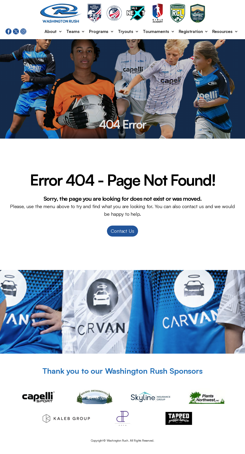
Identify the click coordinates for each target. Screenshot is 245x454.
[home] (61, 13)
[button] (53, 31)
